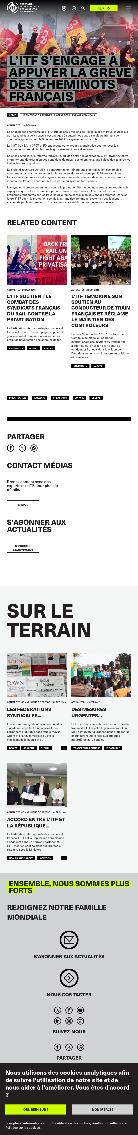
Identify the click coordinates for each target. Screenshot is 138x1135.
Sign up (69, 942)
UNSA (23, 145)
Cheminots (16, 348)
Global (33, 348)
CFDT (35, 145)
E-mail (23, 505)
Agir (101, 8)
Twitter (57, 1010)
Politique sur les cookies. (23, 1127)
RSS (80, 1021)
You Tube (80, 1010)
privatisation (17, 397)
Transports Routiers (86, 747)
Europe (48, 348)
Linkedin (57, 1021)
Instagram (69, 1021)
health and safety (21, 858)
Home (12, 115)
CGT (14, 145)
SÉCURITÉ (29, 747)
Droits (13, 747)
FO (45, 145)
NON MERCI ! (102, 1109)
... (64, 747)
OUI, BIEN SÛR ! (35, 1109)
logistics (45, 858)
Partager (26, 436)
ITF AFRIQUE (113, 747)
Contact (69, 980)
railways (39, 397)
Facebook (69, 1010)
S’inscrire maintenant (23, 548)
